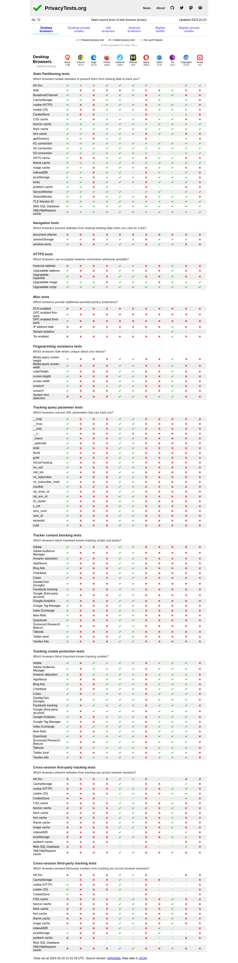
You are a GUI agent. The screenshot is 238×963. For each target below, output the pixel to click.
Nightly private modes (189, 29)
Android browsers (134, 29)
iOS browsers (108, 29)
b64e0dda (114, 958)
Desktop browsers (46, 29)
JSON (143, 958)
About (160, 8)
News (147, 8)
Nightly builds (160, 29)
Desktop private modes (79, 29)
